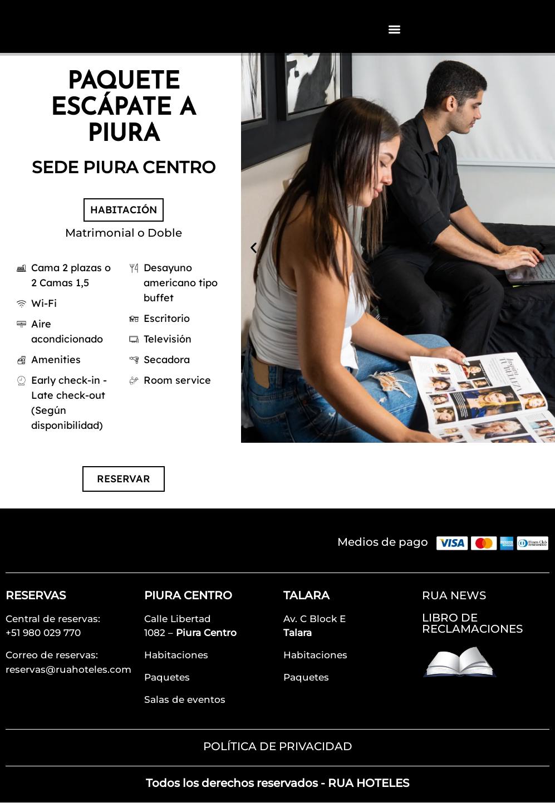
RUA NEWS (454, 605)
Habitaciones (176, 664)
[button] (254, 257)
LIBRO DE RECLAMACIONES (472, 632)
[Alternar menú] (394, 33)
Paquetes (167, 686)
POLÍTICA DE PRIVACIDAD (277, 755)
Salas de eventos (184, 709)
